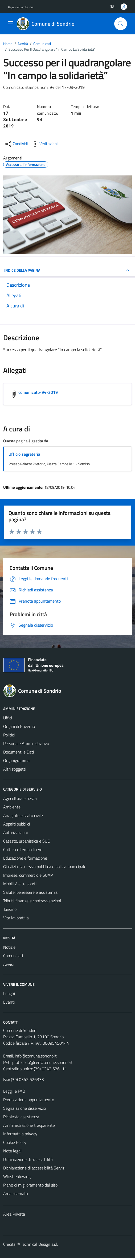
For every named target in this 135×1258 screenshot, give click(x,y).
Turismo (10, 909)
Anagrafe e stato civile (23, 815)
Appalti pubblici (16, 824)
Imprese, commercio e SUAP (28, 875)
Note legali (12, 1151)
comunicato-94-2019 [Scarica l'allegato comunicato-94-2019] (38, 392)
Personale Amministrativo (26, 743)
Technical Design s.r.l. (39, 1244)
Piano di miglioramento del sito (30, 1185)
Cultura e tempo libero (22, 849)
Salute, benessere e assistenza (30, 892)
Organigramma (16, 760)
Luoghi (9, 993)
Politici (9, 735)
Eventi (9, 1002)
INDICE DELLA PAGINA (67, 270)
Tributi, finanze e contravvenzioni (32, 901)
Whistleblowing (17, 1176)
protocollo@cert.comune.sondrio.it (42, 1062)
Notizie (9, 947)
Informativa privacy (20, 1134)
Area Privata (14, 1214)
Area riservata (15, 1193)
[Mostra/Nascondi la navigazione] (10, 23)
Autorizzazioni (15, 832)
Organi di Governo (19, 726)
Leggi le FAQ (14, 1091)
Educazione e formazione (25, 858)
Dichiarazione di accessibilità (28, 1159)
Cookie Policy (14, 1142)
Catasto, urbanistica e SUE (26, 841)
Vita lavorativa (16, 918)
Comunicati (13, 955)
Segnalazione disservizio (24, 1108)
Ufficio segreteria (24, 454)
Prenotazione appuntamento (28, 1099)
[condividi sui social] (16, 144)
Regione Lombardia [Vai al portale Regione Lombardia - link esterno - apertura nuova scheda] (21, 7)
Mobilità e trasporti (19, 883)
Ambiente (12, 807)
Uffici (7, 718)
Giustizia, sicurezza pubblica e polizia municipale (44, 866)
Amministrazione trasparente (29, 1125)
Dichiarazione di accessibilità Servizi (34, 1168)
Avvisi (8, 964)
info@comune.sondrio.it (36, 1056)
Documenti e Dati (18, 752)
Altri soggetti (14, 769)
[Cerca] (120, 23)
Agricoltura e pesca (20, 798)
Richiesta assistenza (21, 1116)
